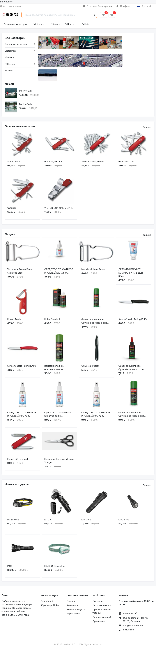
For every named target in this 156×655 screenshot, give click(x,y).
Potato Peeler (14, 319)
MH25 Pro (123, 519)
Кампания (72, 605)
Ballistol (86, 24)
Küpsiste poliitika (50, 605)
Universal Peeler (90, 365)
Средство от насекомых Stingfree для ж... (57, 414)
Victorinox (39, 24)
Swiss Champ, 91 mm (92, 161)
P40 (9, 566)
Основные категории (15, 24)
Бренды (71, 601)
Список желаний (101, 617)
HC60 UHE (13, 519)
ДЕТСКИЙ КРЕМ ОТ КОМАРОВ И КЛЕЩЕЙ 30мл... (130, 273)
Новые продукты (76, 609)
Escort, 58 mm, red (17, 459)
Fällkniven (70, 24)
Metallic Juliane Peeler (93, 269)
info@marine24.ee (133, 625)
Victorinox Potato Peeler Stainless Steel (20, 271)
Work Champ (14, 161)
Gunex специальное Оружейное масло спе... (131, 367)
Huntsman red (126, 161)
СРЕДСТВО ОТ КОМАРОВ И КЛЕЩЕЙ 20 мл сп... (58, 271)
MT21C (48, 519)
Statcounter (6, 1)
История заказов (101, 605)
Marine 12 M (25, 90)
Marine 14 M (25, 104)
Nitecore (55, 24)
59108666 (128, 629)
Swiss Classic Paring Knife (132, 319)
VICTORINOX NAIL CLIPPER (59, 207)
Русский (144, 6)
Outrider (11, 207)
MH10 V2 (86, 519)
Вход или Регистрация (97, 6)
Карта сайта (73, 613)
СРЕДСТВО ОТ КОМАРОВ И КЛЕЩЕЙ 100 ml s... (21, 414)
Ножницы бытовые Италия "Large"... (59, 461)
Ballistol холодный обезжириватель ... (55, 367)
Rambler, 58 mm (53, 161)
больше (147, 127)
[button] (42, 45)
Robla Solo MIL (52, 319)
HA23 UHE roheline (54, 566)
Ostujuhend (47, 601)
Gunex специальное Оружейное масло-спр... (95, 321)
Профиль (123, 6)
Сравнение (98, 621)
